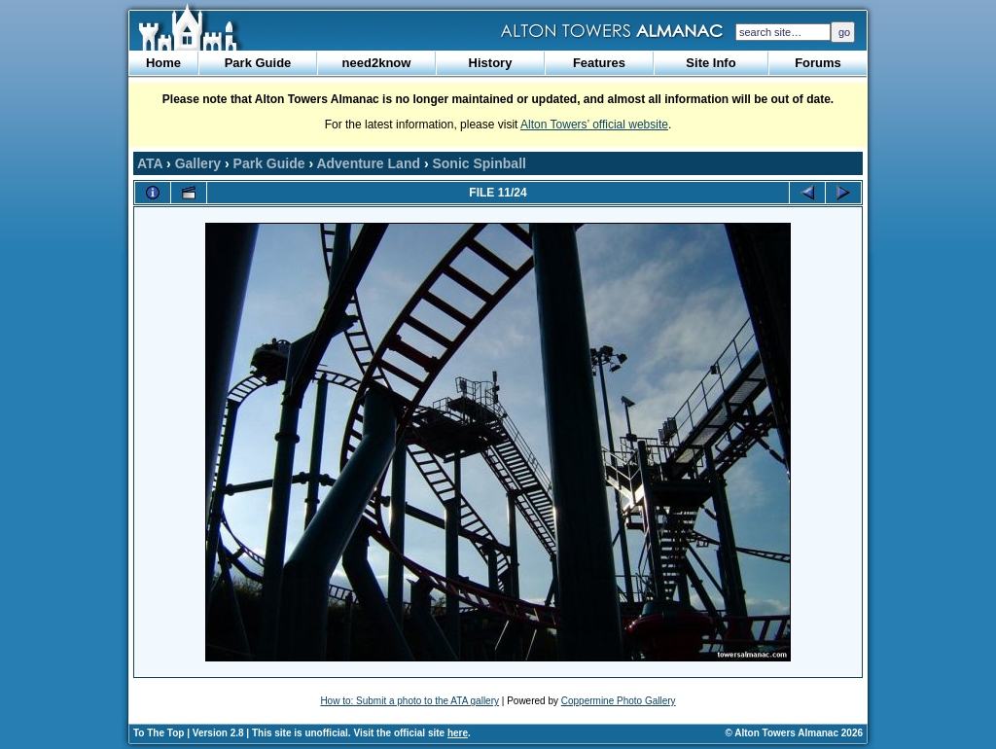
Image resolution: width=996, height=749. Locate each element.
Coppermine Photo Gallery (618, 701)
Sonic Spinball (478, 163)
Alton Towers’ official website (594, 124)
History (491, 62)
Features (599, 62)
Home (163, 62)
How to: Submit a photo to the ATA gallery (409, 701)
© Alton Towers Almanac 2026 (794, 733)
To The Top (158, 733)
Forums (818, 62)
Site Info (710, 62)
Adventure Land (368, 163)
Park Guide (258, 62)
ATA (149, 163)
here (457, 733)
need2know (376, 62)
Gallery (198, 163)
